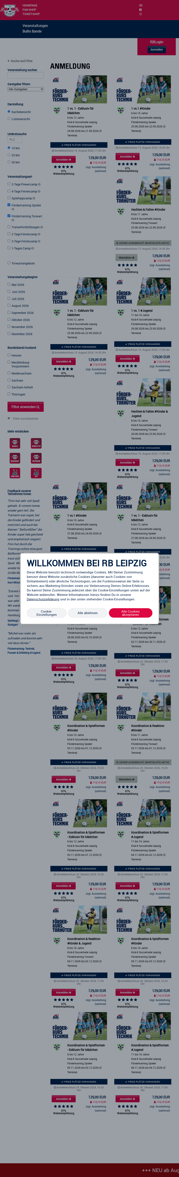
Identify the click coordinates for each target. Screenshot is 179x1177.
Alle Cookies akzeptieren (130, 612)
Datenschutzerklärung (43, 599)
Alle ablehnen (88, 613)
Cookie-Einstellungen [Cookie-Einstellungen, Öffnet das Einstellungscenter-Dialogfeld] (46, 612)
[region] (89, 588)
